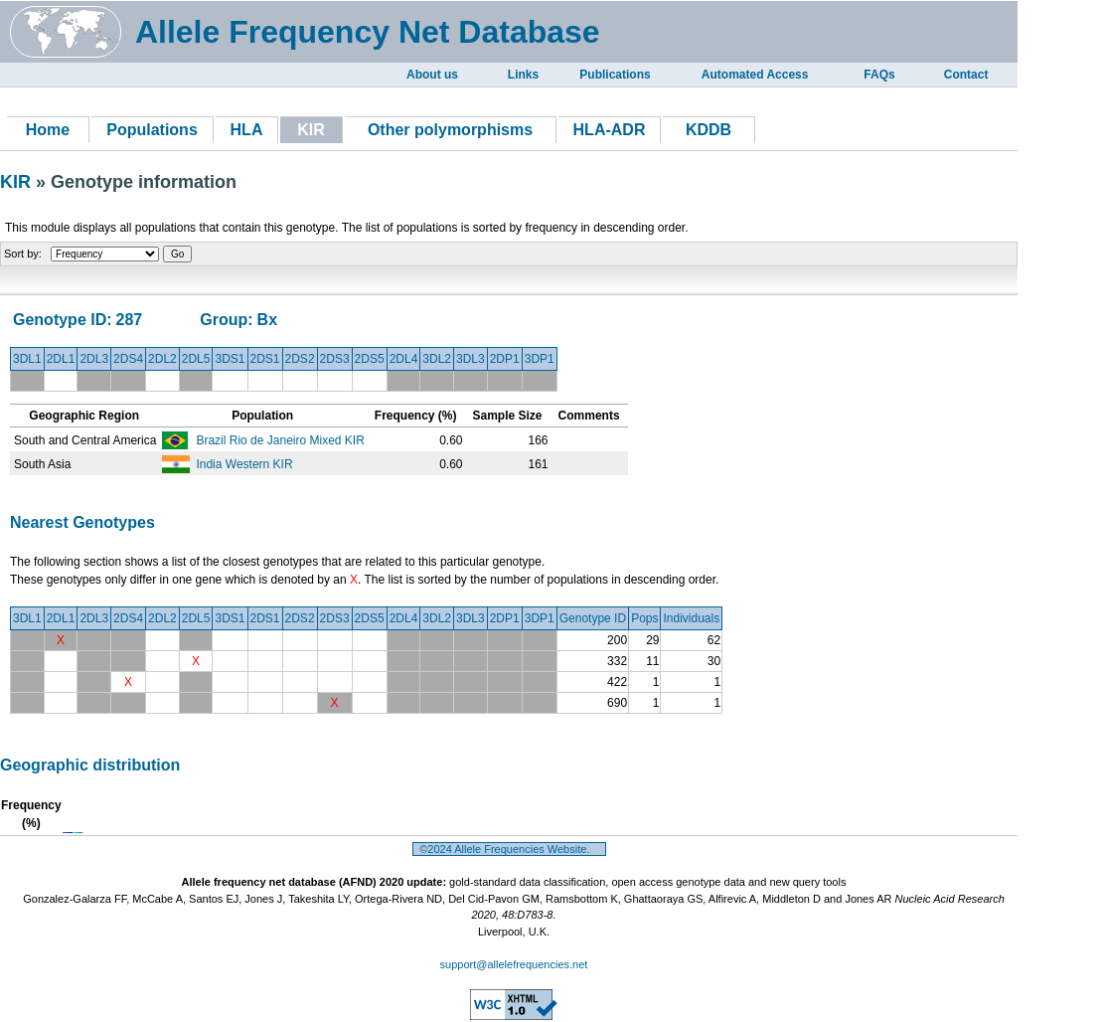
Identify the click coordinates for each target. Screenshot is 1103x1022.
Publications (614, 75)
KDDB (708, 129)
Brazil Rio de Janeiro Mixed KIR (280, 440)
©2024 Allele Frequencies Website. (509, 849)
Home (48, 129)
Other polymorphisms (450, 129)
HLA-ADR (609, 129)
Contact (966, 75)
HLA (247, 129)
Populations (152, 129)
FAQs (879, 75)
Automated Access (755, 75)
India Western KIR (244, 464)
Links (523, 75)
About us (432, 75)
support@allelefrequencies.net (514, 964)
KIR (18, 182)
